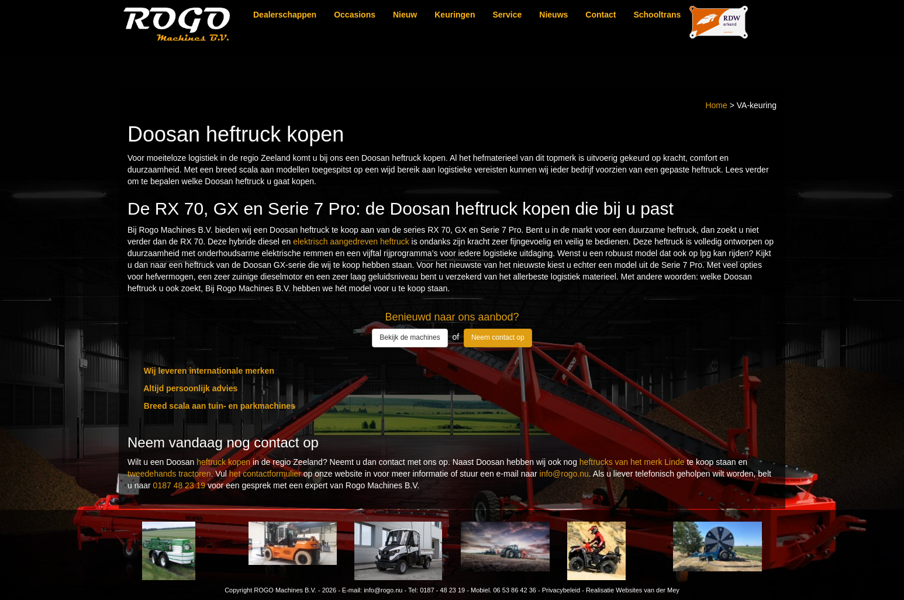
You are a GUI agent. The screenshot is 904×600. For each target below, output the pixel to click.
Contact (600, 14)
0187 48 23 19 (179, 485)
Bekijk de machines (409, 337)
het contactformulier (265, 473)
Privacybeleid (561, 590)
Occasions (354, 14)
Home (716, 105)
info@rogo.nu (564, 473)
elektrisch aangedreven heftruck (351, 241)
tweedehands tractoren (169, 473)
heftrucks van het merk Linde (632, 462)
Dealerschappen (284, 14)
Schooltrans (657, 14)
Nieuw (405, 14)
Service (507, 14)
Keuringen (454, 14)
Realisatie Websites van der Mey (632, 590)
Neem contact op (498, 337)
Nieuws (553, 14)
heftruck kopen (223, 462)
